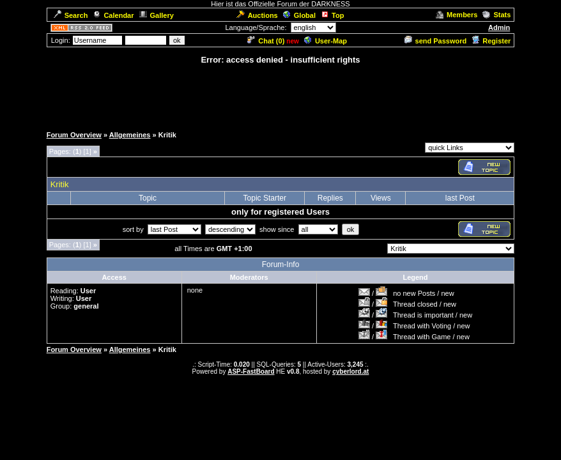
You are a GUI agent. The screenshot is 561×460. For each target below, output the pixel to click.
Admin (499, 27)
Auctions (257, 15)
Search (71, 15)
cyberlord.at (350, 371)
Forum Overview (74, 135)
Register (491, 41)
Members (456, 15)
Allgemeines (130, 135)
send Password (435, 41)
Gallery (156, 15)
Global (299, 15)
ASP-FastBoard (250, 371)
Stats (496, 15)
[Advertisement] (280, 94)
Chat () (265, 41)
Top (332, 15)
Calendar (113, 15)
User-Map (325, 41)
